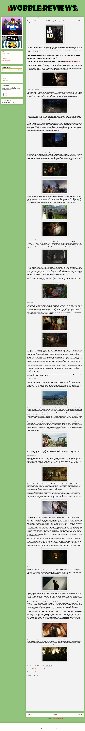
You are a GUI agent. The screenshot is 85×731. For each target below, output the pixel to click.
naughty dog (33, 668)
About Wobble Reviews (6, 60)
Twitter (6, 93)
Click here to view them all (73, 61)
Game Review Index (5, 53)
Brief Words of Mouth (6, 56)
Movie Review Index (5, 55)
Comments (5, 80)
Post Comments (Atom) (58, 718)
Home (55, 714)
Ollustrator (46, 728)
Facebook (6, 95)
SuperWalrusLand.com (8, 91)
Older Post (80, 714)
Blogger (56, 728)
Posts (4, 78)
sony (44, 668)
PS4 (37, 668)
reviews (40, 668)
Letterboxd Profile (5, 62)
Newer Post (30, 714)
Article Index (4, 58)
